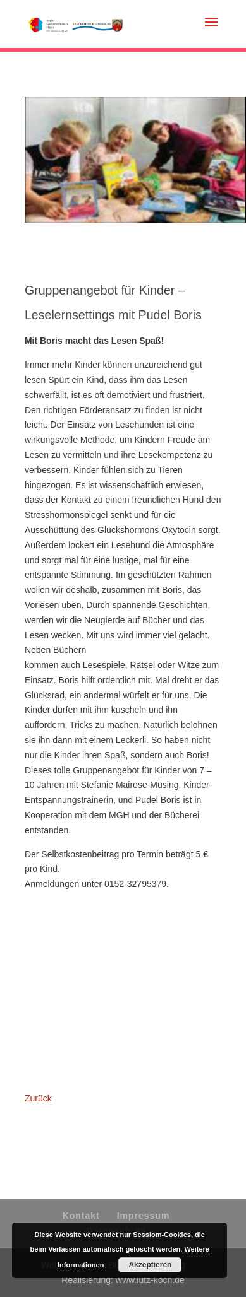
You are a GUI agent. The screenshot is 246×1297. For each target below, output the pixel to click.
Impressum (143, 1216)
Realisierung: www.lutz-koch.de (123, 1280)
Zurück (38, 1098)
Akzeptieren (149, 1264)
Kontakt (81, 1216)
